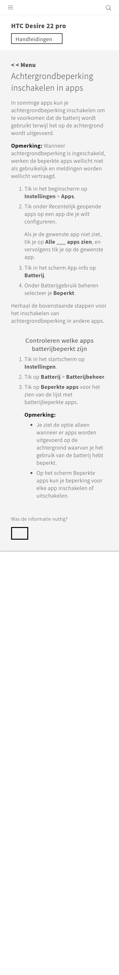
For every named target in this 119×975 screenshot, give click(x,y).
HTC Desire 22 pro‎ (77, 746)
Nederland (63, 797)
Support (39, 746)
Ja (22, 533)
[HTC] (59, 7)
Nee (47, 533)
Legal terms (19, 908)
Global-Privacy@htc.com (68, 924)
